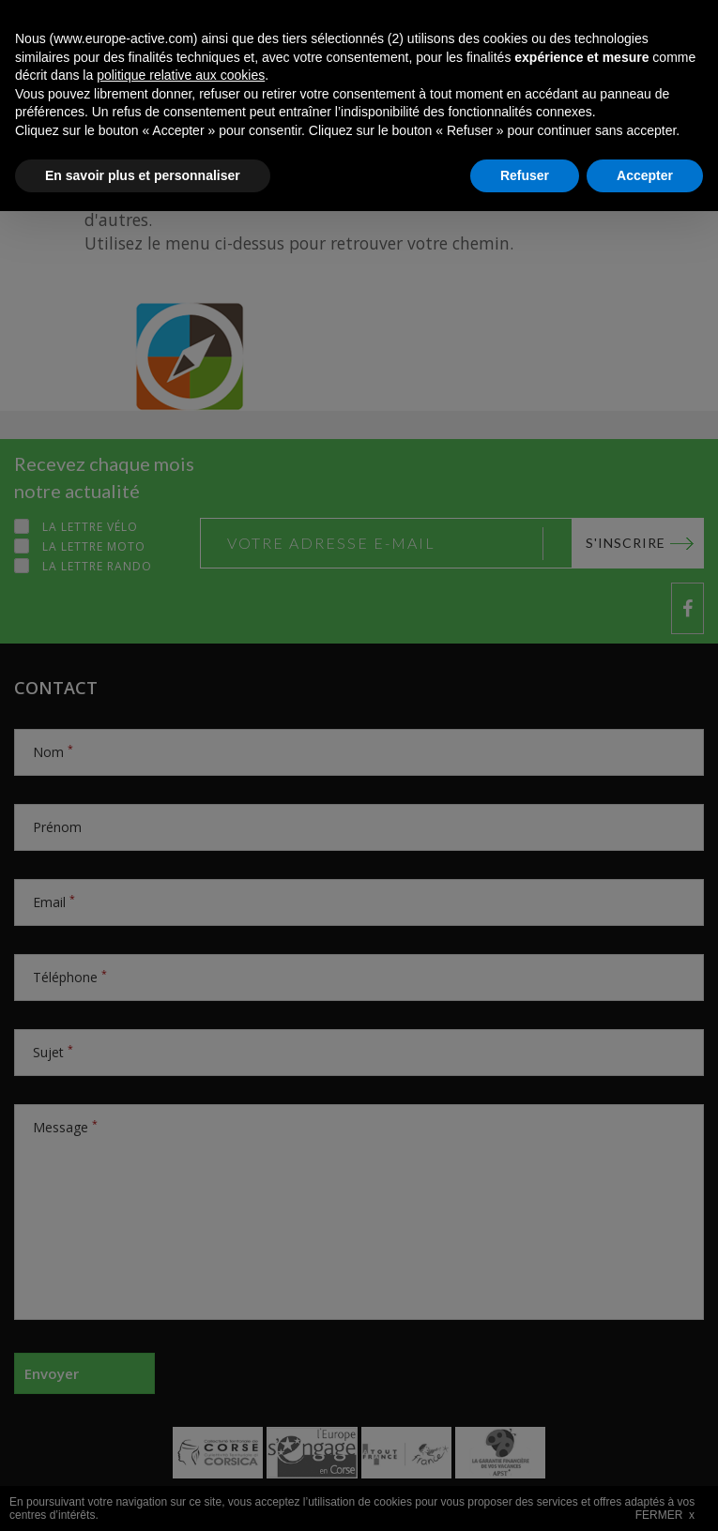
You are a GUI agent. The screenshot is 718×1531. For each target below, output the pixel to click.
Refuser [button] (524, 1494)
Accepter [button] (645, 1494)
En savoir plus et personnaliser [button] (142, 1494)
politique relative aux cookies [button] (181, 1394)
